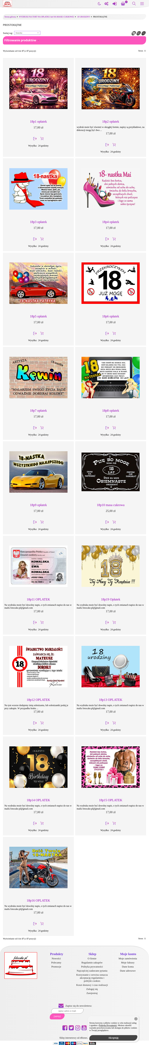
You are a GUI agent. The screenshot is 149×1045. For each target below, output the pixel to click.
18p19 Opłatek (110, 599)
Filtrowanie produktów (20, 40)
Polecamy (56, 962)
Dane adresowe (128, 970)
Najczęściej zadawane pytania (92, 970)
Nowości (56, 958)
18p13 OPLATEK (110, 700)
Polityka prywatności (92, 966)
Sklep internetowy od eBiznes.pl (74, 1038)
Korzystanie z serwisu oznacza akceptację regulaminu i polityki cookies (92, 977)
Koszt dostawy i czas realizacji (92, 984)
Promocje (56, 966)
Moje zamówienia (128, 958)
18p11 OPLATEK (38, 599)
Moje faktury (127, 962)
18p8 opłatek (110, 410)
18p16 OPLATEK (38, 900)
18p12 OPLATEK (38, 700)
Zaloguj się (92, 989)
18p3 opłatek (38, 222)
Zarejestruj (91, 993)
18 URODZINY (83, 17)
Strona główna (10, 17)
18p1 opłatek (38, 121)
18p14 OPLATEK (38, 800)
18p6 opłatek (110, 316)
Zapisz (57, 1016)
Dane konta (128, 966)
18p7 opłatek (38, 410)
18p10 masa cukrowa (110, 505)
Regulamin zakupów (92, 962)
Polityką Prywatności (108, 1025)
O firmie (92, 958)
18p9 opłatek (38, 505)
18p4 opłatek (110, 222)
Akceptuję (113, 1038)
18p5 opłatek (38, 316)
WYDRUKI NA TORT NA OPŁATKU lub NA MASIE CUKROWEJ (46, 17)
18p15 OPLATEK (110, 800)
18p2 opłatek (110, 121)
